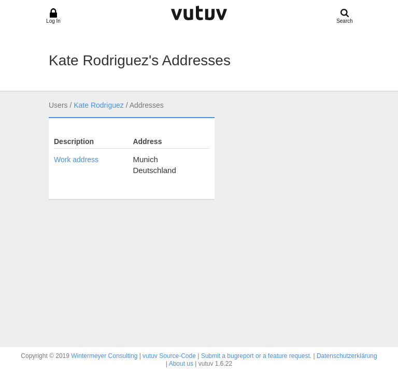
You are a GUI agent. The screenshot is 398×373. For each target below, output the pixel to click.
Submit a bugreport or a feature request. (256, 356)
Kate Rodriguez (99, 105)
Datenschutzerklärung (347, 356)
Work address (76, 159)
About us (181, 363)
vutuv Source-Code (169, 356)
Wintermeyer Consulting (104, 356)
